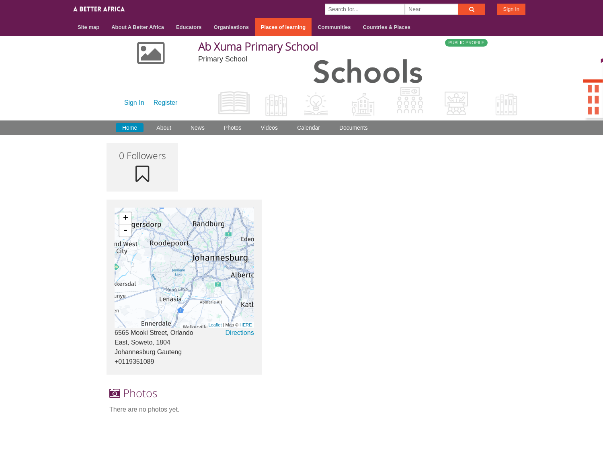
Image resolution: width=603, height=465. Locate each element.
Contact (429, 433)
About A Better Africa (137, 27)
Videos (269, 127)
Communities (334, 27)
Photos (233, 127)
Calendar (308, 127)
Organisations (231, 27)
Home (129, 127)
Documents (353, 127)
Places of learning (283, 27)
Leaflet (215, 324)
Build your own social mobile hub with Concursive (301, 451)
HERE (246, 324)
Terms (458, 433)
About (163, 127)
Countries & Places (387, 27)
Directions (240, 332)
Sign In (511, 9)
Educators (189, 27)
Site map (88, 27)
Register (166, 102)
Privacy (486, 433)
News (198, 127)
